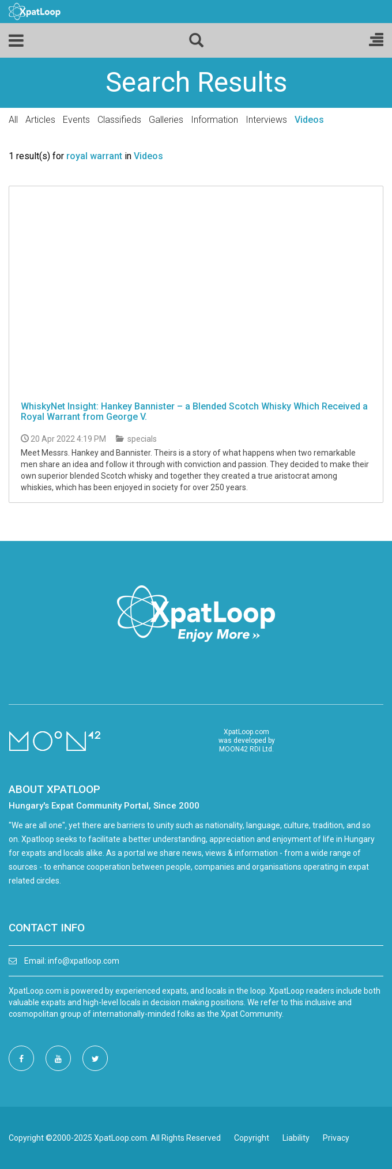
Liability (296, 1137)
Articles (40, 119)
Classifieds (119, 119)
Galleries (166, 119)
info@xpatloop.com (83, 960)
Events (76, 119)
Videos (309, 119)
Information (214, 119)
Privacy (336, 1137)
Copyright (251, 1137)
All (13, 119)
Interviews (266, 119)
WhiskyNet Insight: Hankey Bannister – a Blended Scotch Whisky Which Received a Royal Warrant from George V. (194, 411)
